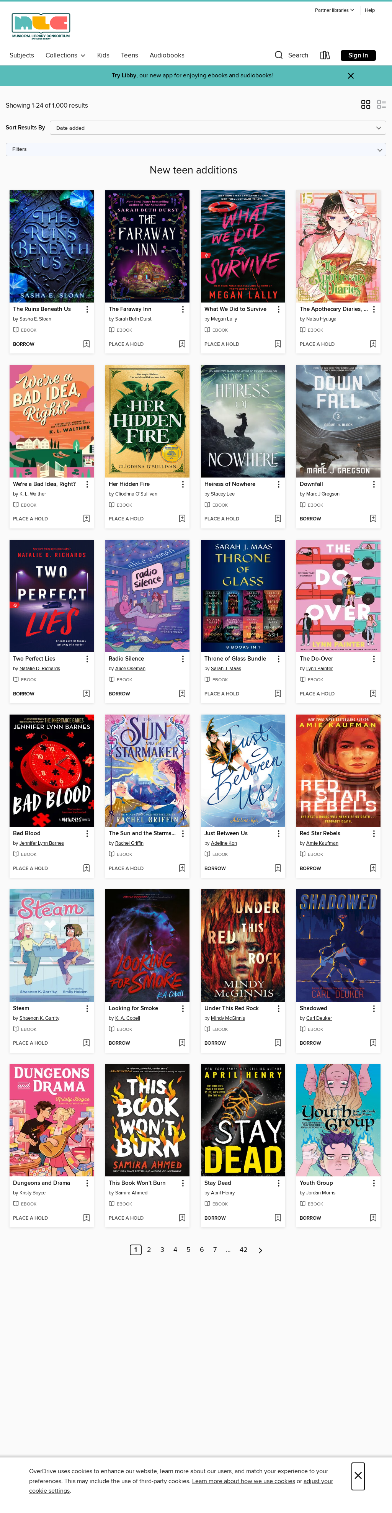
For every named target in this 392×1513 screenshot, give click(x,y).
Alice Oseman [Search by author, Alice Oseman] (130, 669)
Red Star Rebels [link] (320, 833)
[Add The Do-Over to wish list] (373, 694)
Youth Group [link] (316, 1183)
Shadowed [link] (313, 1008)
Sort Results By (25, 127)
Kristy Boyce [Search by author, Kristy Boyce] (33, 1193)
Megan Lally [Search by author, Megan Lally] (224, 319)
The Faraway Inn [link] (130, 309)
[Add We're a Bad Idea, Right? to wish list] (86, 519)
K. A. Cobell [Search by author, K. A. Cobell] (127, 1018)
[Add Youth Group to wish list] (373, 1218)
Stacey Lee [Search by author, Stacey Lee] (223, 494)
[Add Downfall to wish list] (373, 519)
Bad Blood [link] (27, 833)
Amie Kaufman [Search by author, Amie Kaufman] (322, 843)
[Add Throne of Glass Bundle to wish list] (278, 694)
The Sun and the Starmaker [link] (144, 833)
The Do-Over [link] (316, 659)
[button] (335, 10)
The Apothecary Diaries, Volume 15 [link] (335, 309)
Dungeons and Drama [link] (41, 1183)
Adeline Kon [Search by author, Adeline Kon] (224, 843)
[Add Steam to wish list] (86, 1043)
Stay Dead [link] (217, 1183)
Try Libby (124, 76)
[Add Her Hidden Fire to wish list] (182, 519)
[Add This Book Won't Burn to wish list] (182, 1218)
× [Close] (358, 1476)
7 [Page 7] (215, 1250)
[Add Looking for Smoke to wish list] (182, 1043)
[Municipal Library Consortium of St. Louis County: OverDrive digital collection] (41, 26)
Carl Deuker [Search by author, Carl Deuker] (319, 1018)
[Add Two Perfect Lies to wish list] (86, 694)
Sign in (358, 55)
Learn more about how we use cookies (243, 1481)
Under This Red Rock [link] (231, 1008)
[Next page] (260, 1250)
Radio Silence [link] (126, 659)
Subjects (22, 55)
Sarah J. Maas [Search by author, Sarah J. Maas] (226, 669)
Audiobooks (167, 55)
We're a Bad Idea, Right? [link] (44, 484)
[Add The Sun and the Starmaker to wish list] (182, 869)
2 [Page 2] (149, 1250)
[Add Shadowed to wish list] (373, 1043)
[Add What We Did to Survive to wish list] (278, 345)
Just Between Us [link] (226, 833)
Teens (129, 55)
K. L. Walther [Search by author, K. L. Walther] (33, 494)
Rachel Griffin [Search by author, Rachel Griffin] (129, 843)
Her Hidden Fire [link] (129, 484)
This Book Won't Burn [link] (137, 1183)
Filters (19, 149)
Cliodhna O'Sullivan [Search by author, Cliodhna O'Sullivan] (136, 494)
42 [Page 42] (244, 1250)
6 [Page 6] (202, 1250)
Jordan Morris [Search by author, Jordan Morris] (320, 1193)
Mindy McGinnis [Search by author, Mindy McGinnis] (228, 1018)
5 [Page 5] (188, 1250)
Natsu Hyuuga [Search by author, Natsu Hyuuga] (321, 319)
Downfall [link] (311, 484)
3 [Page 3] (162, 1250)
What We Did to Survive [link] (235, 309)
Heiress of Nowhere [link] (229, 484)
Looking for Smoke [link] (133, 1008)
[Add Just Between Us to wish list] (278, 869)
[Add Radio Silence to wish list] (182, 694)
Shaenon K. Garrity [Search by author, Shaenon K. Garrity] (39, 1018)
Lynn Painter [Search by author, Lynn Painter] (319, 669)
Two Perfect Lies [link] (34, 659)
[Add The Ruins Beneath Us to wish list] (86, 345)
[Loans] (325, 56)
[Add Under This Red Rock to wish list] (278, 1043)
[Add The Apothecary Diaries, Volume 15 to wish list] (373, 345)
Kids (103, 55)
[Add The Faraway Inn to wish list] (182, 345)
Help (370, 10)
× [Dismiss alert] (351, 76)
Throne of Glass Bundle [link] (235, 659)
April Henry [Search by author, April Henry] (223, 1193)
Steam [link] (21, 1008)
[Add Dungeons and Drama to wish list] (86, 1218)
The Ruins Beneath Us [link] (42, 309)
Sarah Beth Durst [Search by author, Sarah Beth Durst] (133, 319)
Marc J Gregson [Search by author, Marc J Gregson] (323, 494)
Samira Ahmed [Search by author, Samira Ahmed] (131, 1193)
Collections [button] (66, 55)
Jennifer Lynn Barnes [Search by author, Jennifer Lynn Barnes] (42, 843)
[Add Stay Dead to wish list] (278, 1218)
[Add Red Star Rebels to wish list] (373, 869)
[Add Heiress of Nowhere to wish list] (278, 519)
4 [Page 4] (175, 1250)
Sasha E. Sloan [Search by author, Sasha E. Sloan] (35, 319)
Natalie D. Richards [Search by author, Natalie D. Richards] (40, 669)
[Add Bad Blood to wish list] (86, 869)
